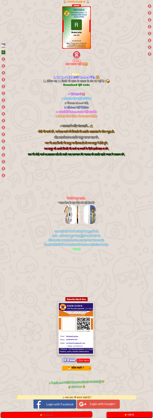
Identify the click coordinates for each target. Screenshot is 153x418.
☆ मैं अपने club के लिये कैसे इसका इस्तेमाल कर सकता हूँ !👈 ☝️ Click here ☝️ (76, 384)
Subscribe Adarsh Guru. (76, 299)
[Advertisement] (77, 180)
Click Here (83, 360)
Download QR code (76, 84)
